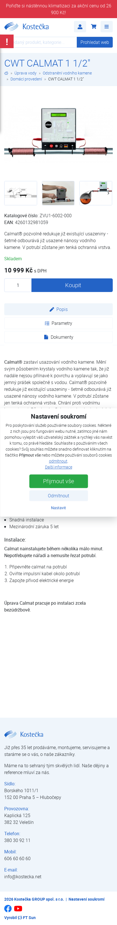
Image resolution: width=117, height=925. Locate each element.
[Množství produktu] (18, 285)
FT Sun (27, 917)
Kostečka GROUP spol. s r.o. (39, 899)
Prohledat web (94, 42)
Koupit (73, 285)
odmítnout (58, 461)
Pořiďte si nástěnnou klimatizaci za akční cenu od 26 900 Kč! (58, 9)
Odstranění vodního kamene (67, 73)
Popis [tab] (59, 309)
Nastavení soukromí (87, 899)
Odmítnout (58, 496)
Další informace (58, 467)
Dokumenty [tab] (58, 337)
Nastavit (58, 508)
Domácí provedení (26, 79)
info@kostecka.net (22, 876)
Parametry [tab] (58, 323)
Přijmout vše (58, 481)
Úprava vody (25, 73)
